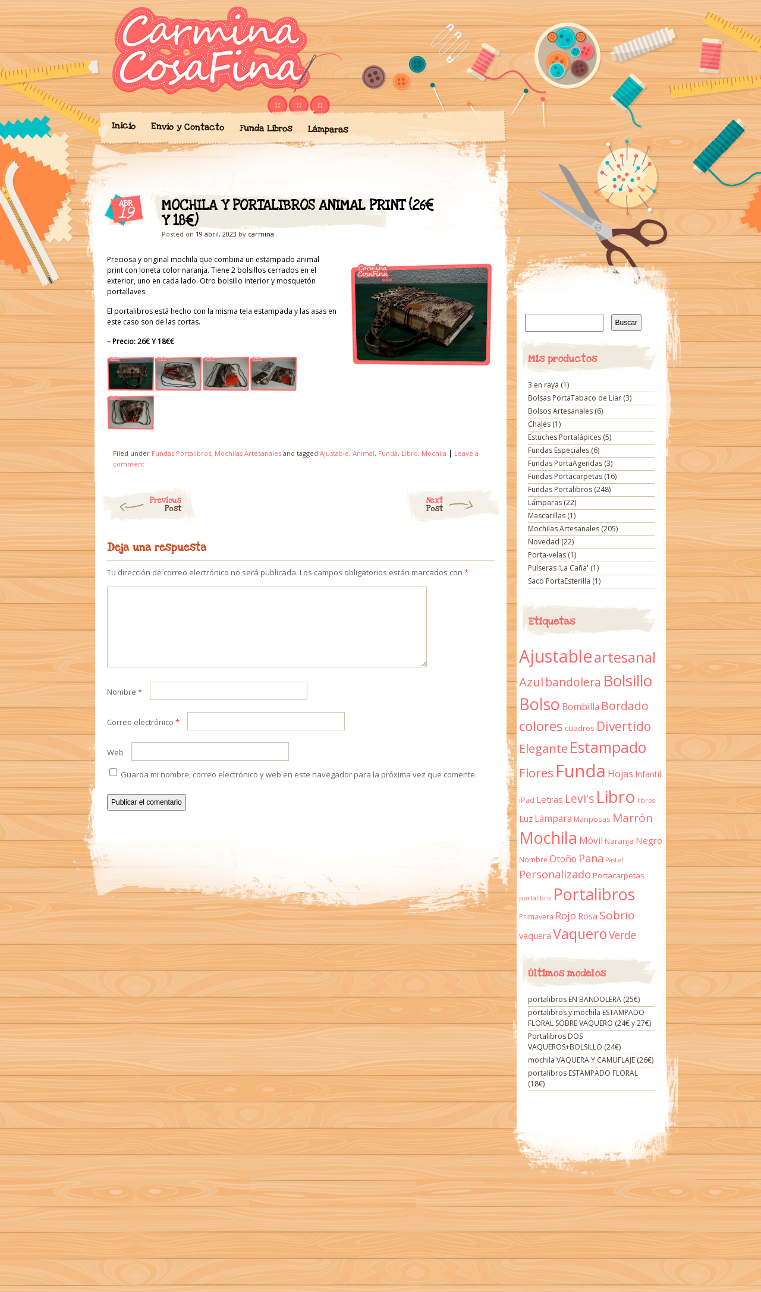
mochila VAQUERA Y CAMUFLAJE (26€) (590, 1060)
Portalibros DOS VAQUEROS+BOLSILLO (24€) (574, 1041)
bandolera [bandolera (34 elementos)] (573, 682)
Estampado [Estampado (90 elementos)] (608, 747)
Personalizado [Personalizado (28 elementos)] (555, 874)
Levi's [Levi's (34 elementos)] (579, 798)
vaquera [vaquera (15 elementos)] (535, 935)
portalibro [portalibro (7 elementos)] (535, 898)
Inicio (123, 126)
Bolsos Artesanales (560, 411)
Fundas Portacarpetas (565, 476)
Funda (388, 453)
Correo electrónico (143, 736)
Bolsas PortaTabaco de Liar (574, 398)
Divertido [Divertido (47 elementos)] (623, 726)
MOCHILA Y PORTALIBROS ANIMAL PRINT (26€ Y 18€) (475, 208)
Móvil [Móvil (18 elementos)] (591, 840)
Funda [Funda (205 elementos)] (580, 771)
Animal (364, 453)
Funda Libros (265, 128)
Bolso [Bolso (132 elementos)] (539, 704)
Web (115, 766)
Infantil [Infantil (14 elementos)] (648, 774)
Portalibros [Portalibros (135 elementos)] (594, 894)
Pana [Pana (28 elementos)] (590, 858)
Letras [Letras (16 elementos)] (549, 799)
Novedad (543, 542)
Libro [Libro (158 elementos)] (616, 796)
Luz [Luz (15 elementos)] (526, 818)
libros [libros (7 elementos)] (646, 800)
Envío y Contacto (187, 127)
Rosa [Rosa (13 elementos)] (588, 916)
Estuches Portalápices (564, 437)
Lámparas (327, 129)
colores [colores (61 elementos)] (541, 726)
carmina (261, 233)
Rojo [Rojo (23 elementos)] (565, 915)
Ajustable (334, 453)
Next (463, 504)
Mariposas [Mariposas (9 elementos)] (592, 819)
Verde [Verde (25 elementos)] (622, 935)
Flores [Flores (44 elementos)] (536, 772)
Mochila (434, 453)
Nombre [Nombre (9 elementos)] (533, 860)
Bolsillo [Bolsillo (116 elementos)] (627, 680)
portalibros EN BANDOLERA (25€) (584, 999)
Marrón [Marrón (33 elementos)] (632, 817)
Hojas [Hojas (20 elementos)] (620, 773)
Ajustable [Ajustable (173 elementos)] (555, 656)
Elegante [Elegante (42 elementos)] (543, 748)
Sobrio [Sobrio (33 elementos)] (617, 915)
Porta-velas (547, 555)
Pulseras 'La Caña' (558, 568)
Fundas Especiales (558, 450)
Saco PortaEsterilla (559, 581)
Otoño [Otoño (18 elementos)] (563, 858)
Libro (409, 453)
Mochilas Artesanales (248, 453)
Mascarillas (546, 516)
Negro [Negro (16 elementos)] (649, 840)
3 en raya (543, 385)
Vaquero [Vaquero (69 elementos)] (580, 933)
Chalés (539, 424)
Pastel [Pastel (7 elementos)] (614, 860)
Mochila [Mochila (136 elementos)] (548, 838)
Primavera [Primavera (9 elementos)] (536, 917)
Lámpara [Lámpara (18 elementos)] (553, 818)
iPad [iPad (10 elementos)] (526, 800)
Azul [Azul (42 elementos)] (531, 681)
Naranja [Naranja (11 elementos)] (619, 841)
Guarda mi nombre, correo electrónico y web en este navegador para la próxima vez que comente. (299, 788)
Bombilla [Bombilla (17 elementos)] (580, 707)
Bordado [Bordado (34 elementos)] (625, 706)
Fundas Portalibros (181, 453)
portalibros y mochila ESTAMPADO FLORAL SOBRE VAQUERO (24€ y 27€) (589, 1017)
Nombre (124, 706)
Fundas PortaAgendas (565, 463)
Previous (141, 504)
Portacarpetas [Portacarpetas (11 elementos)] (618, 875)
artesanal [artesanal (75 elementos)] (625, 657)
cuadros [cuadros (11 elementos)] (580, 728)
